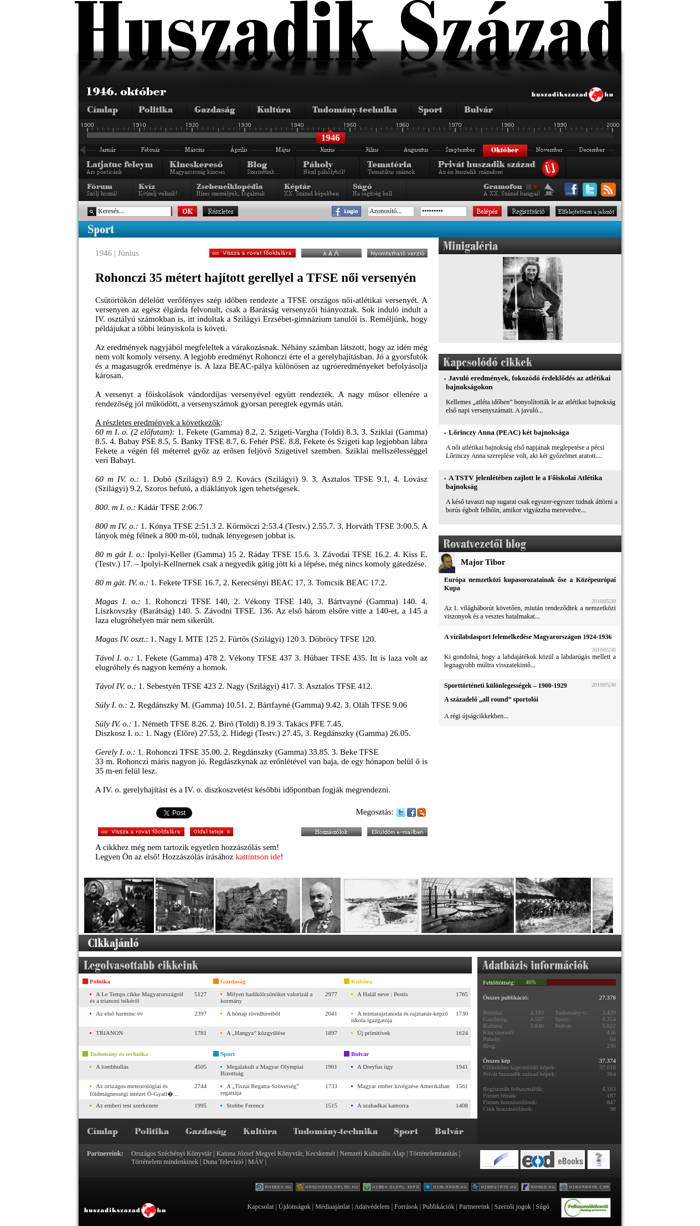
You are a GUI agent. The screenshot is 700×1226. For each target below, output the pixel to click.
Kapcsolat (260, 1206)
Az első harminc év (119, 1013)
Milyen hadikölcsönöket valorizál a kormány (266, 997)
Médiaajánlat (332, 1206)
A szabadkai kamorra (383, 1105)
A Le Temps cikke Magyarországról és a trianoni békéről (136, 997)
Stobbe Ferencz (245, 1105)
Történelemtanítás (433, 1153)
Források (406, 1206)
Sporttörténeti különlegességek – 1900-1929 (505, 685)
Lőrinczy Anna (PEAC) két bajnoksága (509, 432)
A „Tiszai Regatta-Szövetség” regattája (259, 1089)
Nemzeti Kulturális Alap (372, 1153)
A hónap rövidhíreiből (253, 1013)
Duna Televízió (223, 1162)
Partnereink (474, 1206)
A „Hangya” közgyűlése (256, 1032)
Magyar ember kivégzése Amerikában (403, 1086)
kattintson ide (257, 856)
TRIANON (109, 1032)
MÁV (256, 1162)
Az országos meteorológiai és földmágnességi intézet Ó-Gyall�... (134, 1090)
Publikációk (438, 1206)
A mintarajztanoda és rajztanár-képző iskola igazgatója (399, 1016)
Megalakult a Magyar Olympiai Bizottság (261, 1069)
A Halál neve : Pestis (382, 994)
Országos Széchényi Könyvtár (171, 1153)
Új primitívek (373, 1032)
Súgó (542, 1206)
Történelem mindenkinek (164, 1162)
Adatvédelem (372, 1206)
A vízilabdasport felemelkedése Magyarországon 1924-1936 (527, 637)
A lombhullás (112, 1066)
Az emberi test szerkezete (127, 1105)
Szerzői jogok (513, 1206)
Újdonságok (295, 1206)
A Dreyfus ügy (375, 1066)
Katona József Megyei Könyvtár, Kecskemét (276, 1153)
